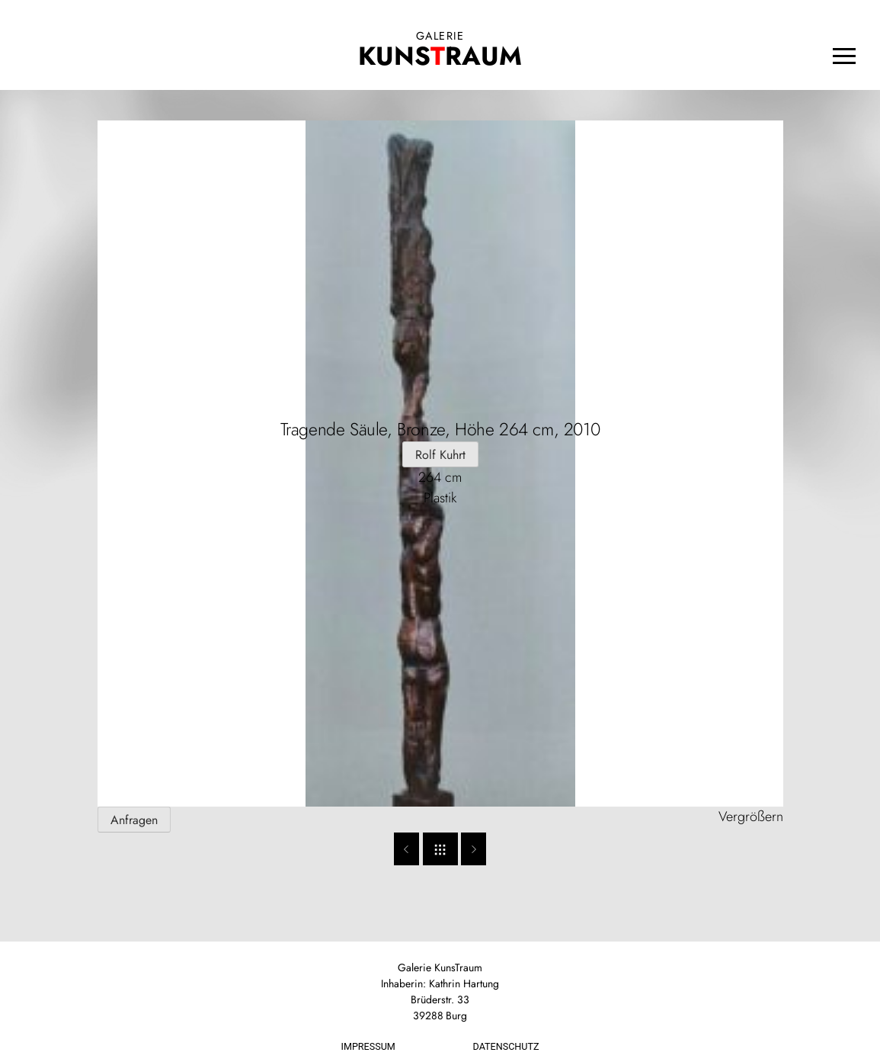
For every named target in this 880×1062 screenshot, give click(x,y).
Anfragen (134, 820)
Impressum (368, 1046)
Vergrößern (750, 816)
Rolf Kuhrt (440, 455)
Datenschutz (506, 1046)
